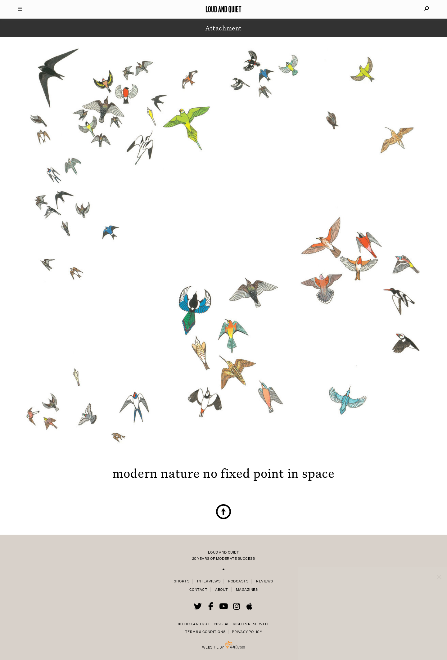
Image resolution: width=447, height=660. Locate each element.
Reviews (264, 581)
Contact (198, 589)
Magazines (247, 589)
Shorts (181, 581)
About (221, 589)
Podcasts (238, 581)
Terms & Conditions (205, 632)
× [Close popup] (439, 571)
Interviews (208, 581)
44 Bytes (235, 645)
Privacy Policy (247, 632)
